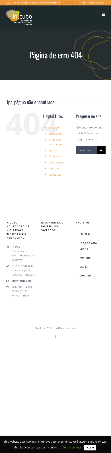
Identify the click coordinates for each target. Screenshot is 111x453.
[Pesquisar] (101, 150)
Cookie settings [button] (72, 447)
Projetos (54, 156)
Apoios (53, 150)
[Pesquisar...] (86, 150)
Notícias (54, 168)
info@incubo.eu (21, 280)
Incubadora (56, 133)
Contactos (55, 174)
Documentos (57, 162)
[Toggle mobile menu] (104, 14)
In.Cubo (54, 127)
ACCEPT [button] (90, 447)
